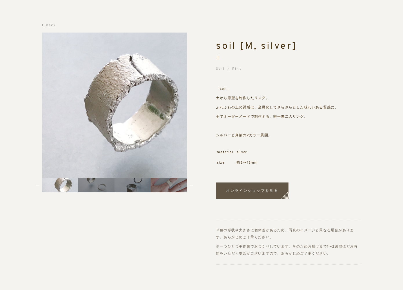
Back (51, 25)
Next (191, 185)
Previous (38, 185)
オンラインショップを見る (252, 191)
